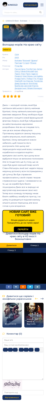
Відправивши (12, 397)
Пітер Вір (18, 66)
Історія (26, 63)
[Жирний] (5, 350)
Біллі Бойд (33, 83)
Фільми (33, 63)
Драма (34, 60)
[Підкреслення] (15, 350)
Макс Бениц (28, 76)
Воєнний (26, 60)
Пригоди (18, 63)
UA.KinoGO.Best (12, 21)
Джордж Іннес (21, 88)
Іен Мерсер (28, 81)
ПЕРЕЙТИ (23, 229)
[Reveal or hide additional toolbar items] (37, 350)
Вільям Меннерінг (34, 88)
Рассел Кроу (20, 69)
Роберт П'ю (31, 79)
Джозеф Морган (31, 86)
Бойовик (23, 21)
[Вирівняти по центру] (26, 350)
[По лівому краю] (21, 350)
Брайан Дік (19, 86)
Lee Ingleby (38, 76)
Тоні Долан (38, 81)
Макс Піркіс (26, 74)
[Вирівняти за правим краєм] (31, 350)
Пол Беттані (31, 69)
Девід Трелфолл (21, 83)
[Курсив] (10, 350)
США (17, 54)
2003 (17, 57)
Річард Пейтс (20, 79)
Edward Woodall (27, 71)
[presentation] (36, 298)
